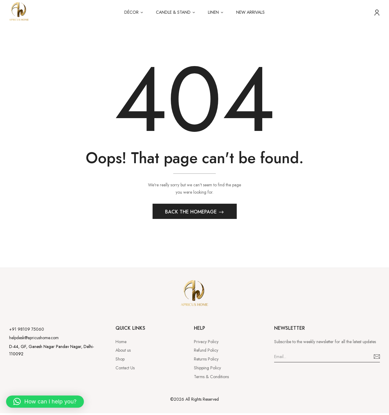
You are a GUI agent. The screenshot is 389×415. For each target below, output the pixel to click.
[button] (45, 402)
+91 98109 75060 (26, 331)
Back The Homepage (191, 213)
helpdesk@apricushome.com (34, 339)
